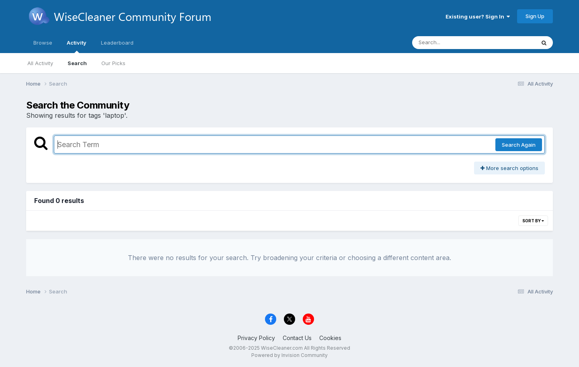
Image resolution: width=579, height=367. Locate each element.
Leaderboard (117, 42)
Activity (76, 46)
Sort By (533, 220)
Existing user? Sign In (478, 16)
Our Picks (113, 63)
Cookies (330, 337)
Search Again (519, 144)
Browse (42, 42)
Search (77, 63)
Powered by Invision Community (289, 355)
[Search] (451, 42)
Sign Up (535, 16)
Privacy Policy (256, 337)
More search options (509, 168)
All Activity (40, 63)
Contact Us (297, 337)
